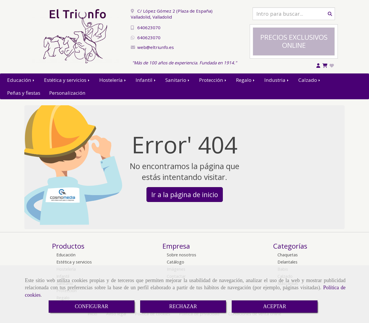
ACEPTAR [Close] (274, 306)
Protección (213, 80)
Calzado (309, 80)
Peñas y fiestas (23, 93)
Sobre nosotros (181, 254)
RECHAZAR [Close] (183, 306)
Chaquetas (287, 254)
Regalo (245, 80)
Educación (21, 80)
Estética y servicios (67, 80)
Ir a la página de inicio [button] (184, 194)
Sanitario (177, 80)
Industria (276, 80)
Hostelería (113, 80)
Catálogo (175, 262)
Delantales (287, 262)
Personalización (67, 93)
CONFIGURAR (91, 306)
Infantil (146, 80)
